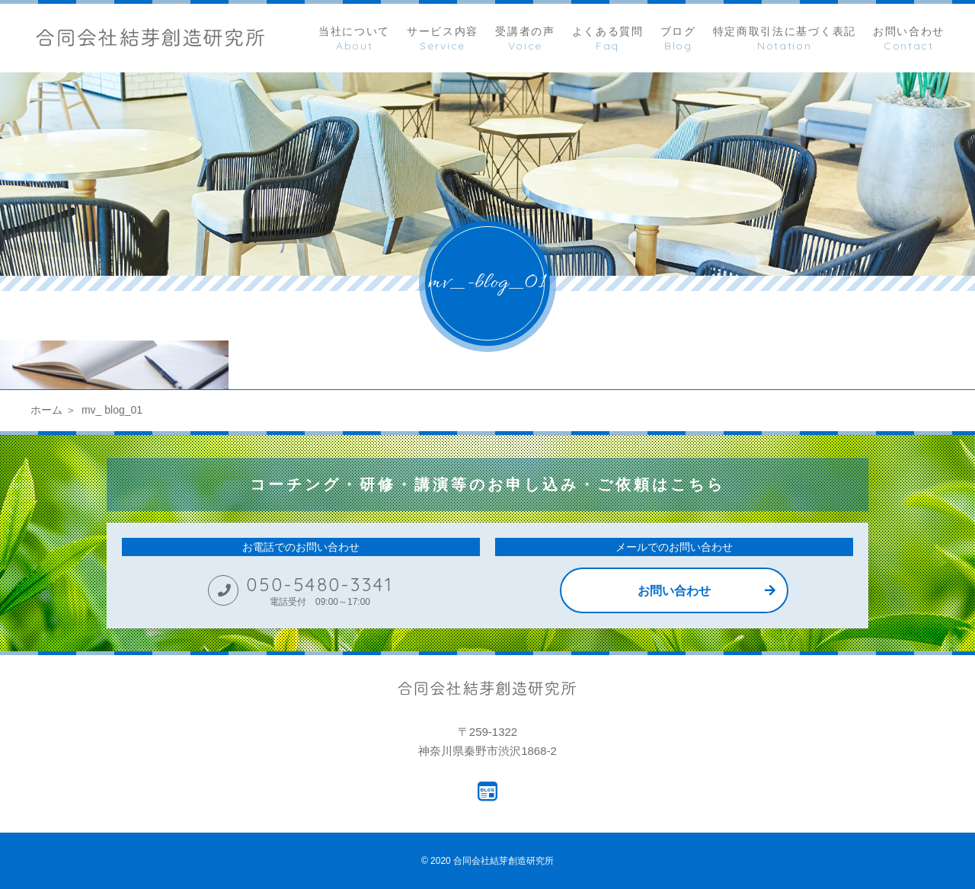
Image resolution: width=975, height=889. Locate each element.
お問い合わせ (674, 590)
